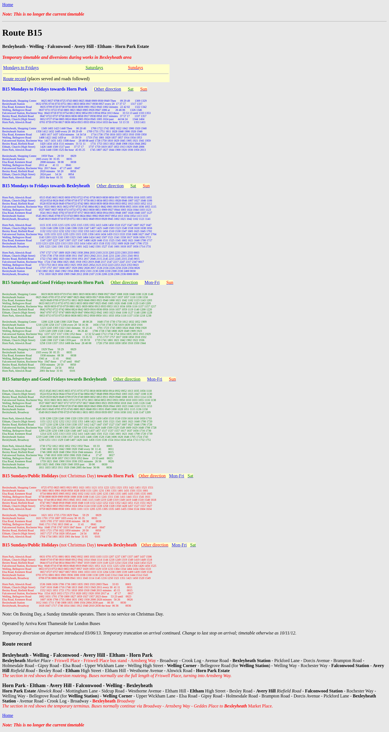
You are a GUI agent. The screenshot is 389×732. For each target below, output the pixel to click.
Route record (14, 78)
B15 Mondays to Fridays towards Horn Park (44, 89)
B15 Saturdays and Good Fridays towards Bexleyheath (54, 379)
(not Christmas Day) (96, 475)
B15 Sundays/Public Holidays (30, 475)
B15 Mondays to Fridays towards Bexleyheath (46, 185)
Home (7, 4)
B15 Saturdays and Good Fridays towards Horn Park (53, 282)
